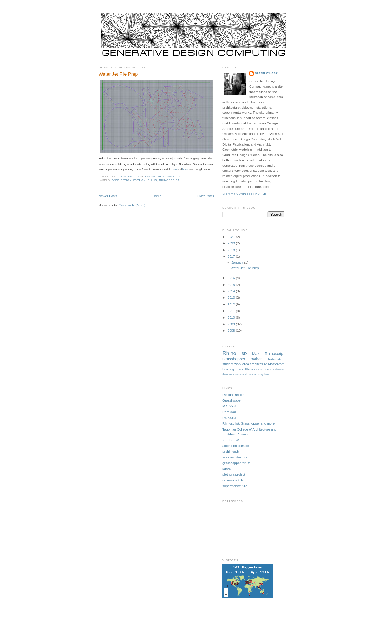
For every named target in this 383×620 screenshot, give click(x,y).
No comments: (170, 176)
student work (231, 364)
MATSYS (229, 406)
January (237, 262)
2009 (232, 324)
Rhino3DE (229, 418)
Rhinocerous (253, 369)
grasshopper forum (236, 463)
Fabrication (122, 180)
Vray (260, 374)
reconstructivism (234, 480)
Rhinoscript (169, 180)
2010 (232, 317)
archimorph (230, 451)
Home (157, 196)
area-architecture (234, 457)
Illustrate (227, 374)
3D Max (251, 353)
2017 (232, 256)
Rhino (152, 180)
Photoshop (251, 374)
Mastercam (276, 364)
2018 (232, 250)
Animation (278, 369)
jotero (226, 468)
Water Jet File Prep (118, 74)
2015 (232, 284)
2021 (232, 236)
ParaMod (229, 412)
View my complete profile (244, 193)
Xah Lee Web (232, 440)
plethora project (233, 474)
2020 (232, 243)
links (267, 374)
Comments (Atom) (132, 205)
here (174, 169)
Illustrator (238, 374)
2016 (232, 278)
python (139, 180)
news (267, 369)
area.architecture (254, 364)
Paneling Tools (232, 369)
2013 (232, 297)
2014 (232, 291)
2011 (232, 311)
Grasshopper (233, 359)
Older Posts (205, 196)
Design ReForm (234, 394)
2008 (232, 330)
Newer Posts (108, 196)
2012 (232, 304)
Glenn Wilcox (266, 73)
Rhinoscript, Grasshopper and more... (249, 423)
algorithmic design (235, 445)
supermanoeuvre (234, 486)
